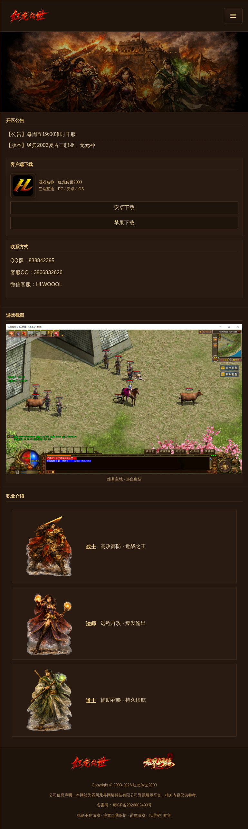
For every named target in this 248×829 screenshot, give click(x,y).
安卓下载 (124, 207)
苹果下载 (124, 222)
